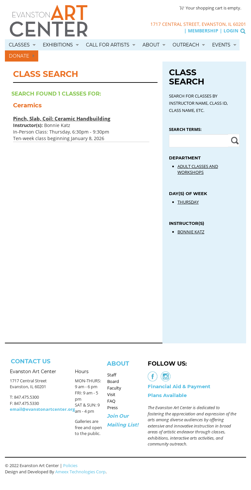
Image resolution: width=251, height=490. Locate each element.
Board (113, 381)
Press (112, 407)
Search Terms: (185, 129)
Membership (203, 30)
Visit (111, 394)
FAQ (111, 401)
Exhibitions (58, 45)
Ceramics (27, 105)
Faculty (114, 388)
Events (221, 45)
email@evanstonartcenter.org (42, 409)
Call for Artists (107, 45)
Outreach (186, 45)
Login (231, 30)
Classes (19, 45)
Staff (111, 375)
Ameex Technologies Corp (80, 472)
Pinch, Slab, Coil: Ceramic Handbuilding (61, 118)
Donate (19, 56)
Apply (234, 140)
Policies (70, 465)
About (150, 45)
